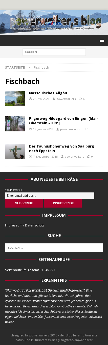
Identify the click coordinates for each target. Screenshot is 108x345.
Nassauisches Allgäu (48, 93)
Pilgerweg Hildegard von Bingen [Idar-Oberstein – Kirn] (63, 120)
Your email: (13, 189)
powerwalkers (66, 99)
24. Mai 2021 (41, 99)
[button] (101, 40)
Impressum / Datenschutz (25, 225)
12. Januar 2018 (43, 129)
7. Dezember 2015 (45, 156)
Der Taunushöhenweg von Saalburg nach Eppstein (61, 148)
